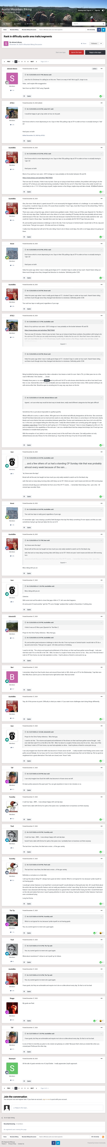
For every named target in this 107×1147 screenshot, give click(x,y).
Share (83, 43)
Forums (7, 24)
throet (12, 244)
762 (12, 818)
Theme (4, 1144)
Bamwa (46, 75)
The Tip (12, 910)
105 (12, 1080)
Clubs (41, 24)
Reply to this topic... (20, 1108)
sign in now (46, 1099)
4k (12, 848)
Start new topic (61, 52)
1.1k (12, 932)
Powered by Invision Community (96, 1143)
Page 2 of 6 (44, 61)
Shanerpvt (12, 1058)
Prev (8, 61)
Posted (30, 68)
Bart (12, 667)
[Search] (82, 24)
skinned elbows (16, 42)
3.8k (12, 169)
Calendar (51, 24)
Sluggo (12, 998)
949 (12, 1020)
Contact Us (21, 1144)
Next (32, 61)
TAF (12, 768)
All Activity (29, 24)
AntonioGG (12, 616)
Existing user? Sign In (85, 10)
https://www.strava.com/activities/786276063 (38, 178)
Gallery (18, 24)
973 (12, 789)
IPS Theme (5, 1142)
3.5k (12, 638)
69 (12, 473)
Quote (29, 96)
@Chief (47, 380)
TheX (12, 826)
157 (12, 689)
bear (12, 452)
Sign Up (97, 10)
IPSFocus (12, 1142)
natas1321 (47, 109)
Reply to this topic (95, 52)
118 (12, 90)
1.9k (12, 265)
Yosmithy (12, 797)
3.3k (12, 124)
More (62, 24)
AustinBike (12, 148)
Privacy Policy (12, 1144)
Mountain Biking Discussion (33, 44)
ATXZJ (12, 103)
